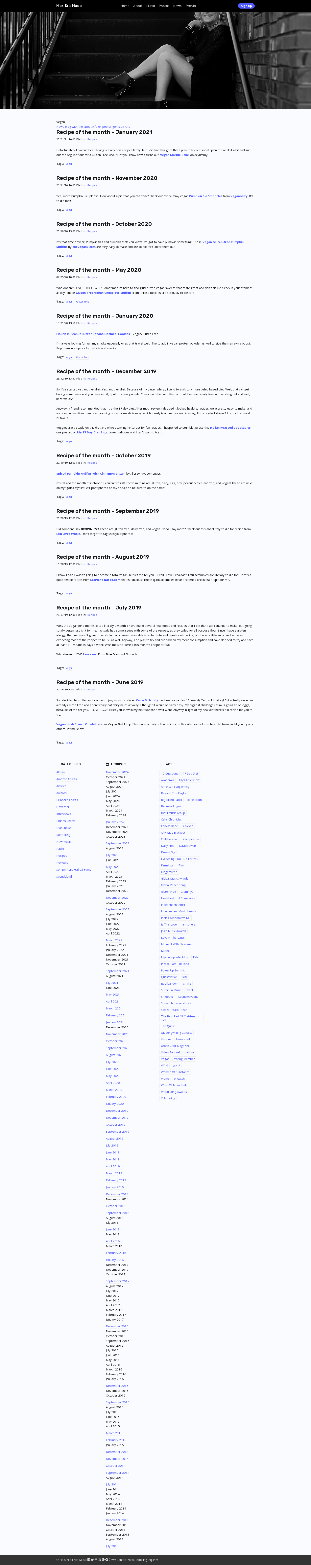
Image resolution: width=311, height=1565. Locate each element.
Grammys (187, 891)
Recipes (92, 139)
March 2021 (114, 1008)
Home (125, 6)
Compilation (191, 839)
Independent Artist (173, 905)
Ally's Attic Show (189, 780)
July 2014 (112, 1484)
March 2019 (114, 1173)
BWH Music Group (173, 813)
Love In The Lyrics (173, 937)
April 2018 (113, 1241)
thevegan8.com (84, 247)
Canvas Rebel (170, 826)
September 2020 (117, 1048)
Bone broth (194, 800)
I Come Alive (187, 898)
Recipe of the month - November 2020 (106, 178)
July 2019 (112, 1145)
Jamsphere (188, 924)
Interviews (63, 814)
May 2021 (113, 994)
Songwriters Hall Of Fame (73, 869)
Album (60, 772)
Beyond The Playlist (174, 793)
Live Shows (64, 828)
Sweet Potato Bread (174, 1010)
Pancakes (90, 654)
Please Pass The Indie (175, 964)
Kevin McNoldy (147, 700)
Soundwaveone (188, 997)
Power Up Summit (173, 970)
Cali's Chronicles (171, 819)
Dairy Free (167, 846)
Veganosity (239, 196)
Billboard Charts (67, 800)
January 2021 (115, 1022)
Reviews (62, 862)
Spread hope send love (176, 1003)
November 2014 (117, 1459)
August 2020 (114, 1055)
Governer (62, 807)
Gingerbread (169, 872)
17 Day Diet (190, 773)
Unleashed (183, 1039)
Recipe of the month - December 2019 (106, 371)
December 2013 (117, 1520)
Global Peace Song (173, 885)
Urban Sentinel (170, 1052)
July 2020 (112, 1062)
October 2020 (115, 1041)
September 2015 (117, 1402)
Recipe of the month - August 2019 (102, 557)
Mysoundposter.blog (174, 957)
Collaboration (170, 839)
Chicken (188, 826)
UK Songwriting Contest (176, 1033)
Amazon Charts (66, 779)
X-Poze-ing (168, 1098)
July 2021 (112, 983)
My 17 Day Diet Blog (92, 432)
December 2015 (117, 1386)
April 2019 (113, 1166)
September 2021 (117, 971)
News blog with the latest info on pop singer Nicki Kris (93, 126)
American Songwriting (175, 786)
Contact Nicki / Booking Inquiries (137, 1560)
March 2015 (114, 1433)
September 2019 (117, 1131)
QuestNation (169, 977)
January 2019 (115, 1187)
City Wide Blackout (173, 832)
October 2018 (115, 1206)
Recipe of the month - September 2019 (107, 511)
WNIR (176, 1065)
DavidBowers (188, 846)
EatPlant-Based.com (105, 580)
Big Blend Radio (171, 800)
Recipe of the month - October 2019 (103, 455)
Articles (61, 786)
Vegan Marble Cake (174, 155)
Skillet (189, 990)
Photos (164, 6)
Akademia (167, 780)
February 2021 (116, 1015)
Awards (61, 793)
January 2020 (115, 1104)
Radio (60, 849)
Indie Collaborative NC (175, 918)
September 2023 (117, 843)
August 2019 (114, 1138)
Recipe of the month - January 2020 (104, 316)
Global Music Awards (174, 878)
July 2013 (112, 1546)
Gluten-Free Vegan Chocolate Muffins (104, 293)
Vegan (69, 163)
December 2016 (117, 1326)
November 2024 (117, 772)
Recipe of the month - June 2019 (100, 682)
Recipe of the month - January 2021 (104, 132)
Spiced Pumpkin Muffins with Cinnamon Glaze (90, 473)
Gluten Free (82, 301)
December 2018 (117, 1194)
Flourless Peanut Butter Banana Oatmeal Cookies (93, 334)
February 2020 (116, 1097)
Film (181, 865)
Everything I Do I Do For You (179, 859)
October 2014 (115, 1466)
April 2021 (113, 1001)
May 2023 (113, 867)
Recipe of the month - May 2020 (98, 270)
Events (190, 6)
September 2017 (117, 1281)
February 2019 (116, 1180)
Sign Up (246, 6)
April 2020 (113, 1083)
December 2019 (117, 1110)
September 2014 (117, 1472)
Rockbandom (170, 983)
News (177, 6)
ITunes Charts (66, 821)
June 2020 (113, 1069)
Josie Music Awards (173, 931)
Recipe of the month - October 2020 (104, 224)
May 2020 (113, 1076)
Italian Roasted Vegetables (230, 427)
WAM (164, 1065)
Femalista (167, 865)
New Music (63, 842)
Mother (166, 951)
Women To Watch (173, 1078)
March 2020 (114, 1090)
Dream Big (168, 852)
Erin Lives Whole (68, 534)
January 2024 (115, 822)
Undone (166, 1039)
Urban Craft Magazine (175, 1046)
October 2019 (115, 1124)
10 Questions (169, 773)
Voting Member (184, 1059)
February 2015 (116, 1440)
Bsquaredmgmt (171, 806)
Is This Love (169, 924)
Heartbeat (167, 898)
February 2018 (116, 1253)
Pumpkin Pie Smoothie (205, 196)
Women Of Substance (175, 1072)
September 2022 (117, 909)
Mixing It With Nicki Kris (176, 944)
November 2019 (117, 1117)
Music (150, 6)
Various (189, 1052)
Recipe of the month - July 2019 (98, 607)
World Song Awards (174, 1092)
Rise (185, 977)
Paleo (196, 957)
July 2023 (112, 855)
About (137, 6)
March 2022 (114, 940)
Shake (187, 983)
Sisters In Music (171, 990)
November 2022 (117, 897)
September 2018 (117, 1213)
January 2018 (115, 1260)
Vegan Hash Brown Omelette (78, 724)
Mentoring (63, 835)
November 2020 (117, 1034)
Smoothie (167, 997)
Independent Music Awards (179, 911)
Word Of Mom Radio (174, 1085)
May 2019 (113, 1159)
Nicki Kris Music (69, 6)
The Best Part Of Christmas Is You (180, 1017)
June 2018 (113, 1229)
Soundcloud (64, 876)
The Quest (168, 1026)
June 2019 (113, 1152)
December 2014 (117, 1452)
